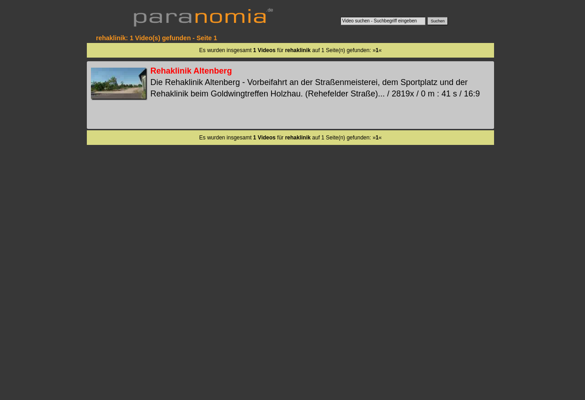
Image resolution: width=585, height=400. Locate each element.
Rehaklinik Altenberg (191, 70)
